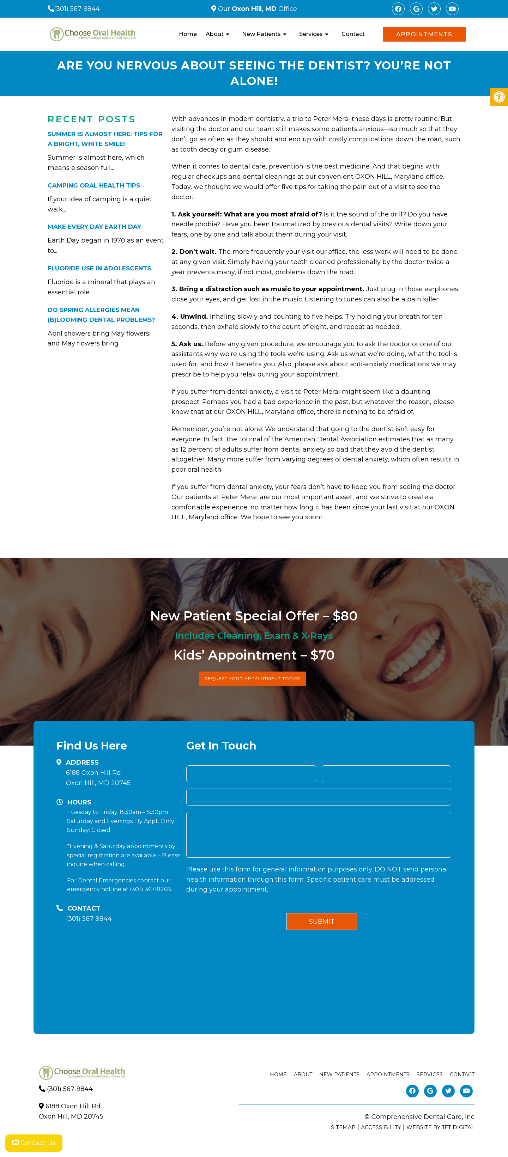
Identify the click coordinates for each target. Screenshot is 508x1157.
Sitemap (343, 1127)
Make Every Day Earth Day (94, 226)
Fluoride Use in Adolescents (99, 268)
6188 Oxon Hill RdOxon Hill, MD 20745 (98, 778)
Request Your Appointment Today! (252, 678)
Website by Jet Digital (440, 1127)
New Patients (261, 34)
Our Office (256, 9)
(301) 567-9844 (77, 9)
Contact (353, 34)
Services (311, 34)
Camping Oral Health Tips (94, 185)
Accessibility (381, 1127)
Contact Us (33, 1143)
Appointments (424, 34)
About (215, 34)
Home (188, 34)
